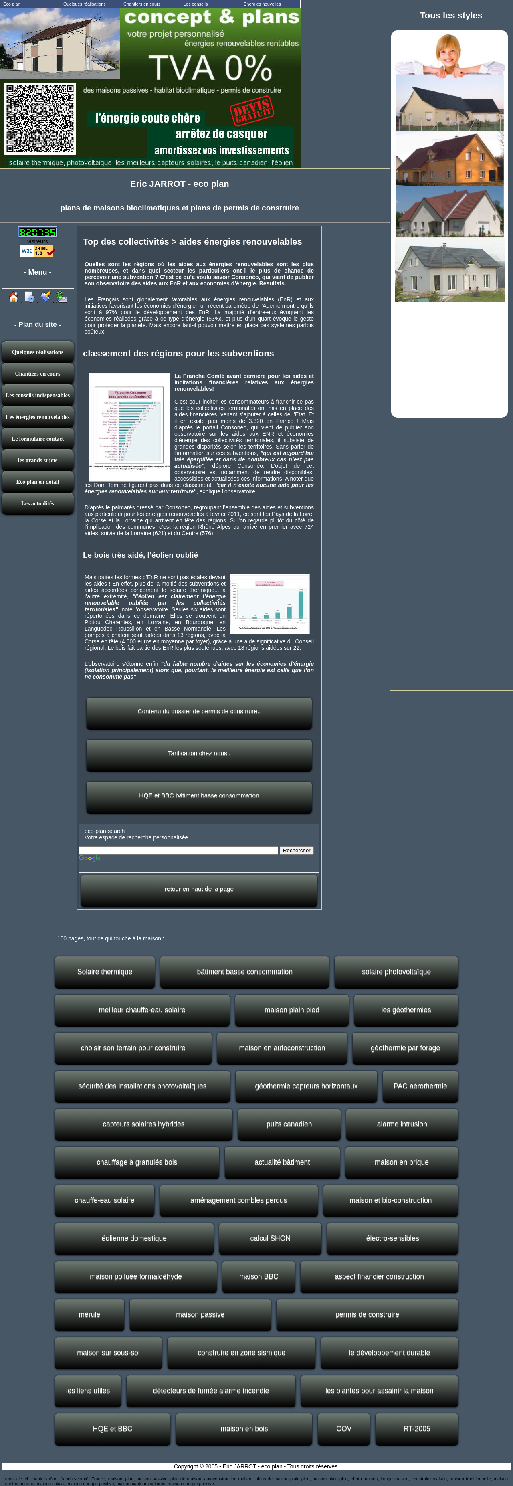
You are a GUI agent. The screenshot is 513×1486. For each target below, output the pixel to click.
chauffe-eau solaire (104, 1200)
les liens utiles (88, 1391)
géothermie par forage (405, 1048)
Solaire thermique (105, 972)
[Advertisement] (450, 359)
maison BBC (259, 1276)
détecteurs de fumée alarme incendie (211, 1391)
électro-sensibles (392, 1238)
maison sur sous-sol (108, 1353)
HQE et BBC (113, 1429)
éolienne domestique (134, 1238)
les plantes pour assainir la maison (379, 1391)
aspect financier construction (379, 1276)
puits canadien (289, 1124)
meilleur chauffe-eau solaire (142, 1010)
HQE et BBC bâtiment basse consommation (199, 795)
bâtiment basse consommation (245, 972)
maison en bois (244, 1429)
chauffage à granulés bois (137, 1162)
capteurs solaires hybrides (143, 1124)
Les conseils (196, 4)
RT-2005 (417, 1429)
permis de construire (367, 1314)
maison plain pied (292, 1010)
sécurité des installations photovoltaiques (143, 1086)
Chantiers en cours (141, 4)
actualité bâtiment (282, 1162)
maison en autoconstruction (282, 1048)
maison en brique (402, 1162)
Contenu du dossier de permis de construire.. (199, 711)
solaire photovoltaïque (396, 972)
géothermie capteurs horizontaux (306, 1086)
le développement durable (389, 1353)
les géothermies (406, 1010)
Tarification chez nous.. (199, 753)
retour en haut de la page (199, 888)
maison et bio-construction (390, 1200)
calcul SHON (270, 1238)
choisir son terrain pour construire (133, 1048)
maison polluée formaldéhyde (136, 1276)
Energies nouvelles (262, 4)
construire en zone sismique (241, 1353)
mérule (89, 1314)
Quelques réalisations (84, 4)
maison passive (200, 1314)
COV (343, 1429)
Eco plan (11, 4)
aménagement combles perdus (238, 1200)
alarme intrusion (402, 1124)
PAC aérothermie (420, 1086)
